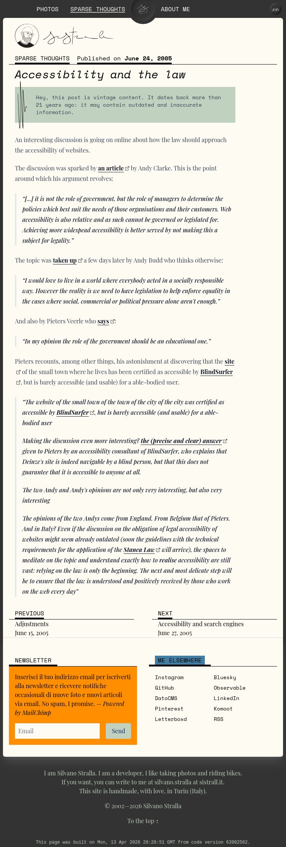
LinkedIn (226, 698)
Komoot (223, 708)
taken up (65, 260)
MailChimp (36, 712)
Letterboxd (171, 719)
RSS (218, 719)
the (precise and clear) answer (181, 441)
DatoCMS (166, 698)
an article (111, 168)
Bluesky (225, 677)
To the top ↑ (143, 821)
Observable (230, 687)
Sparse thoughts (42, 58)
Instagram (169, 677)
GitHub (164, 687)
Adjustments (31, 624)
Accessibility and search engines (201, 624)
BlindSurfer (73, 412)
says (103, 321)
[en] (275, 8)
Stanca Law (139, 549)
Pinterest (169, 708)
